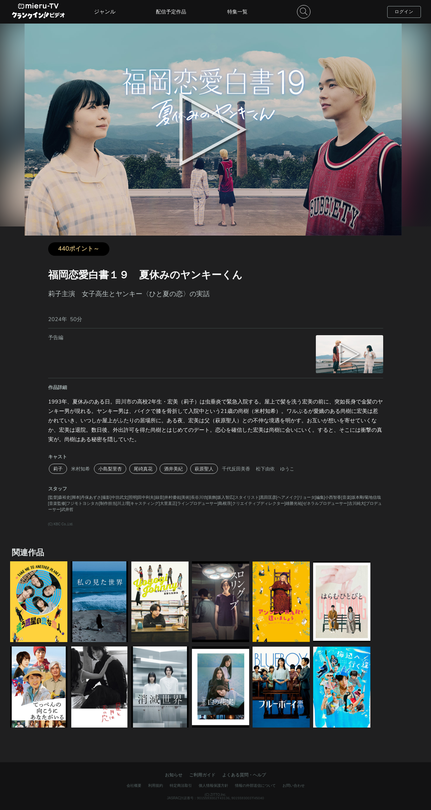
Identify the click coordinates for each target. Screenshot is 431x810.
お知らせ (174, 774)
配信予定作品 (171, 11)
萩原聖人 (204, 468)
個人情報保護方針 (213, 785)
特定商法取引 (181, 785)
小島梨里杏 (110, 468)
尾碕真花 (143, 468)
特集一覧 (237, 11)
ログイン (404, 11)
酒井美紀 (173, 468)
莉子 (58, 468)
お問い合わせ (294, 785)
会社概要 (134, 785)
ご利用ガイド (202, 774)
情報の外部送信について (255, 785)
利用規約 (155, 785)
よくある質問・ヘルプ (244, 774)
